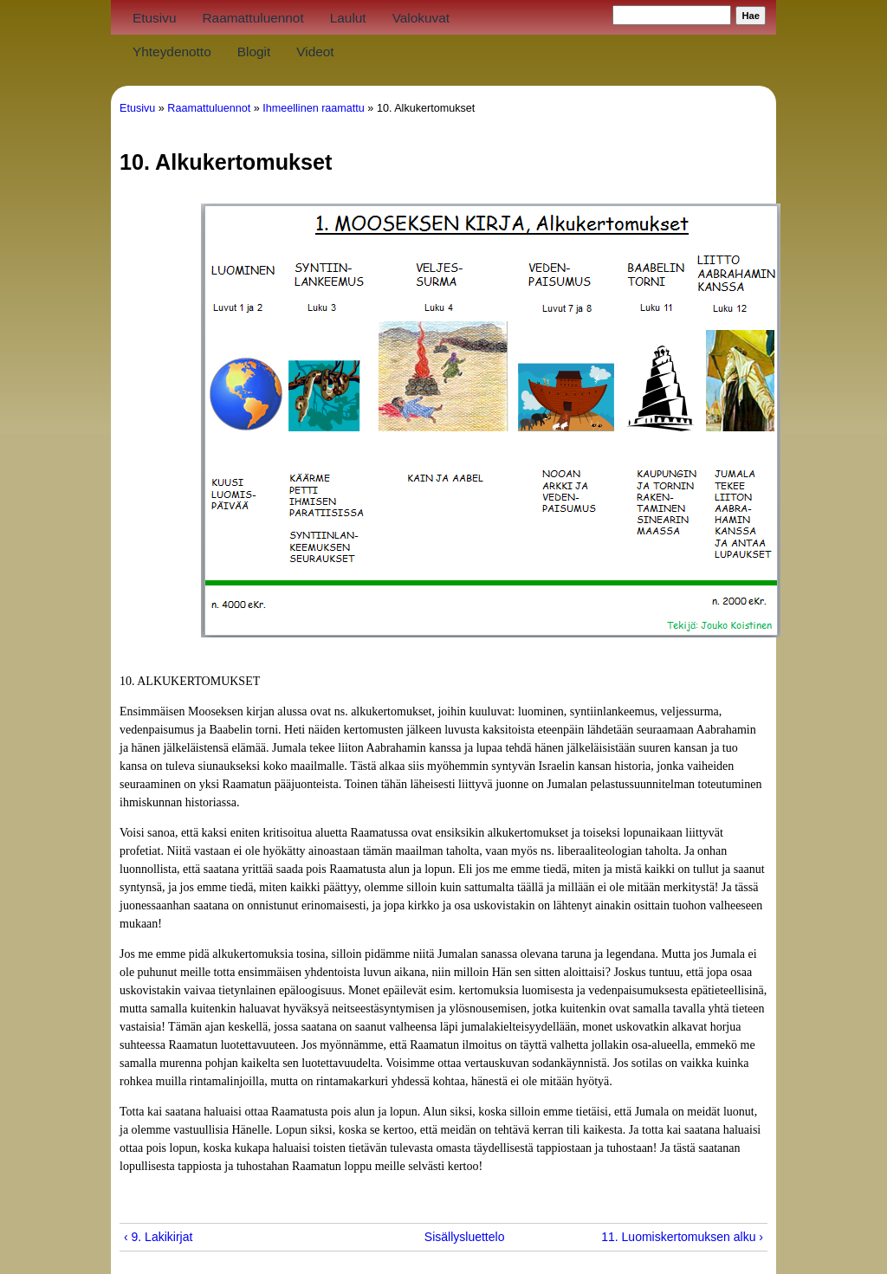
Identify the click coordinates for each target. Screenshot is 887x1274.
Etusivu (154, 17)
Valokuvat (421, 17)
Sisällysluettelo (437, 1237)
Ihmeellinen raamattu (313, 108)
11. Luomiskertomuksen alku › (682, 1237)
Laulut (348, 17)
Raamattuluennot (252, 17)
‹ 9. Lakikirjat (158, 1237)
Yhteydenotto (172, 51)
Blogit (254, 51)
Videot (314, 51)
